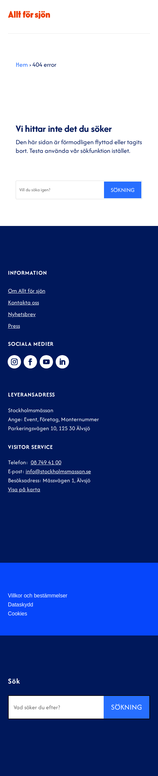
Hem (22, 64)
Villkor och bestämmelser (37, 595)
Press (14, 326)
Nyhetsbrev (22, 314)
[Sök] (59, 190)
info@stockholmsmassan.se (58, 471)
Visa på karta (24, 489)
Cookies (17, 613)
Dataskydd (20, 604)
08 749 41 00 (46, 462)
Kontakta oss (23, 302)
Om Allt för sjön (26, 291)
